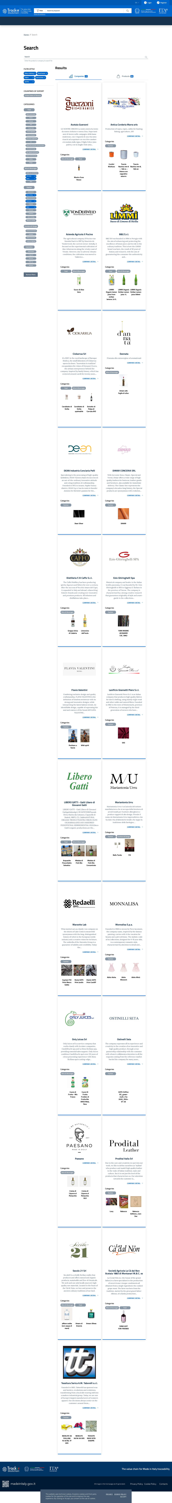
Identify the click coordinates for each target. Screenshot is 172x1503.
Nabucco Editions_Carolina (135, 1218)
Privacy (109, 1494)
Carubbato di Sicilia (67, 409)
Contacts (163, 1495)
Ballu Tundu (117, 858)
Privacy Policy (136, 1495)
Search (27, 56)
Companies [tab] (78, 77)
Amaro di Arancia (79, 1329)
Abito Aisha (111, 981)
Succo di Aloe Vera (79, 292)
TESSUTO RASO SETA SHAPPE (91, 1449)
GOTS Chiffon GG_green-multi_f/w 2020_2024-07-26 (123, 1101)
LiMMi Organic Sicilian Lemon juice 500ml (135, 293)
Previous (103, 288)
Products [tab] (125, 77)
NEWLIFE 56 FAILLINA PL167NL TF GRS (67, 1451)
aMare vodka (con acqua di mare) (67, 1330)
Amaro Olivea (91, 1328)
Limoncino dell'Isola (85, 634)
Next (145, 288)
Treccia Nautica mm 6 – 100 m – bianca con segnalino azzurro (123, 171)
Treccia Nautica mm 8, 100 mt (135, 167)
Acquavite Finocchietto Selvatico (67, 866)
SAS (123, 745)
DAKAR (123, 525)
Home (26, 34)
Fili (129, 858)
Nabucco (123, 1215)
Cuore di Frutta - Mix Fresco (72, 1098)
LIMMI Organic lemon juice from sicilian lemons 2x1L (111, 295)
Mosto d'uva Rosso (79, 179)
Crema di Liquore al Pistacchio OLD (85, 1199)
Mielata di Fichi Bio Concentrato (91, 866)
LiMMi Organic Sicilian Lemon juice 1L (123, 293)
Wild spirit (85, 748)
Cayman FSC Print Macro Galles (67, 986)
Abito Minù (136, 981)
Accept (123, 1497)
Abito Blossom (123, 982)
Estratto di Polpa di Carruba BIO (91, 410)
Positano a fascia (73, 749)
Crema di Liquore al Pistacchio (73, 1197)
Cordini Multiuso (111, 166)
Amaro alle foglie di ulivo (123, 393)
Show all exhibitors (39, 14)
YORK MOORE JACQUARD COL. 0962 (123, 635)
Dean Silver (79, 525)
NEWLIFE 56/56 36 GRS (79, 1448)
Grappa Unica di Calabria (73, 634)
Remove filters (31, 275)
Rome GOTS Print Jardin (79, 984)
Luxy (111, 1215)
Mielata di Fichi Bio (79, 864)
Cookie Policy (120, 1494)
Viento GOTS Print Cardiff (91, 984)
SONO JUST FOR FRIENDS (123, 1335)
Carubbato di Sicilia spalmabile (79, 410)
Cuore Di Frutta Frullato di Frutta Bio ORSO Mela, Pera (85, 1102)
